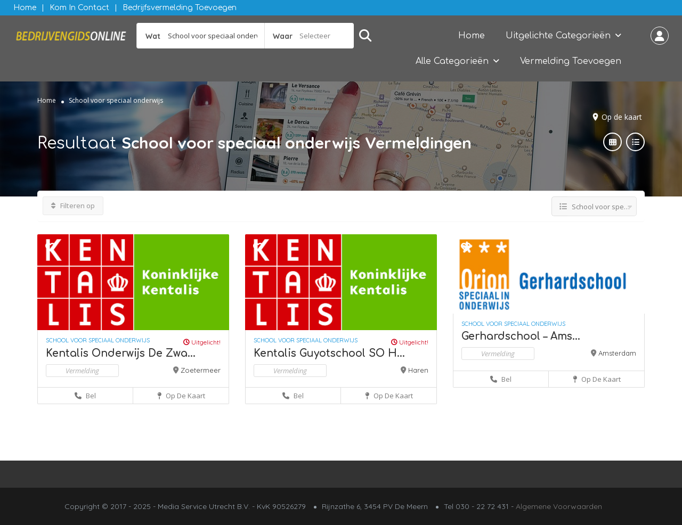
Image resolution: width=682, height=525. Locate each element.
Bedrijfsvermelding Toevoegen (180, 8)
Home (24, 8)
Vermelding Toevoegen (570, 61)
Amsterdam (617, 353)
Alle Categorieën (452, 61)
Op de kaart (622, 117)
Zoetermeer (201, 370)
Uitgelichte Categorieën (558, 35)
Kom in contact (79, 8)
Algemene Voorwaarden (559, 506)
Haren (418, 370)
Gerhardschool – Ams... (520, 336)
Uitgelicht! (202, 342)
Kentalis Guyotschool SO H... (329, 353)
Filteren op (73, 205)
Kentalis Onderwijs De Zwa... (121, 353)
